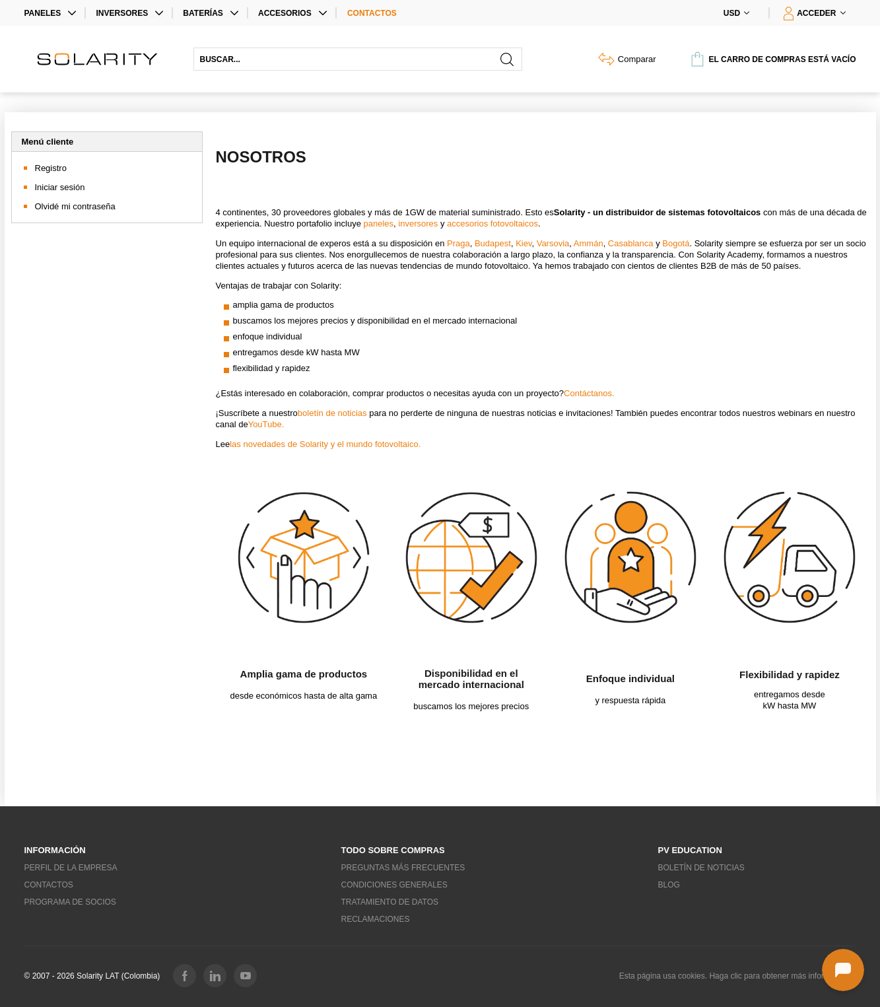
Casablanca (631, 243)
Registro (51, 168)
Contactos (372, 13)
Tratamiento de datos (390, 902)
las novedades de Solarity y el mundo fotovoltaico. (325, 444)
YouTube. (266, 424)
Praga (458, 243)
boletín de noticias (332, 413)
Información (55, 850)
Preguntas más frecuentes (403, 867)
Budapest (493, 243)
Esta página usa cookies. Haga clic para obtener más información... (737, 976)
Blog (669, 884)
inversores (417, 223)
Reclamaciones (375, 919)
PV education (690, 850)
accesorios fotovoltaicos (492, 223)
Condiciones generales (394, 884)
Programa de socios (70, 902)
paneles (379, 223)
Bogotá (675, 243)
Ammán (588, 243)
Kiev (523, 243)
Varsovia (553, 243)
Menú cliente (48, 142)
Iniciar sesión (60, 187)
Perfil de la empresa (71, 867)
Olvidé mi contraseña (75, 206)
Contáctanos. (589, 393)
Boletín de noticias (701, 867)
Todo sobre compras (393, 850)
